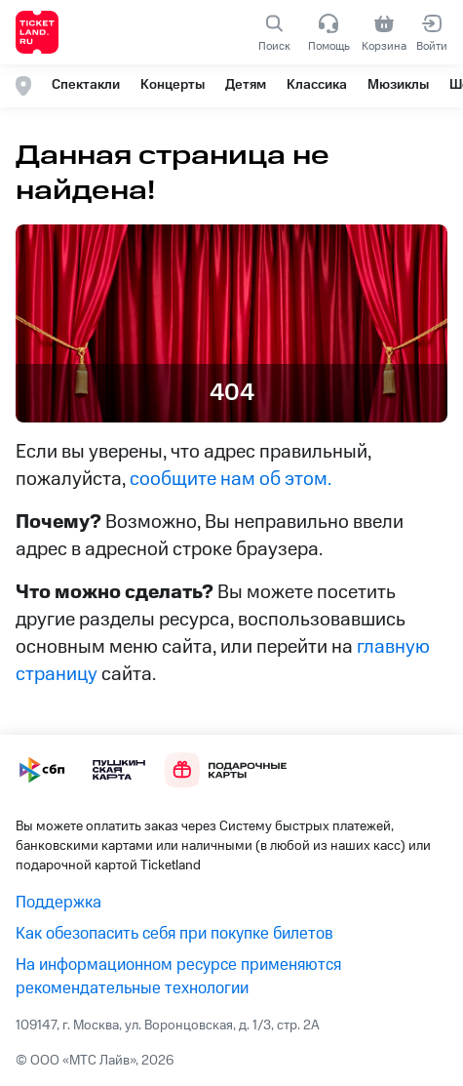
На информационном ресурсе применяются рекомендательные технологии (178, 976)
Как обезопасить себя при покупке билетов (174, 933)
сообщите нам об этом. (230, 479)
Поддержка (58, 902)
